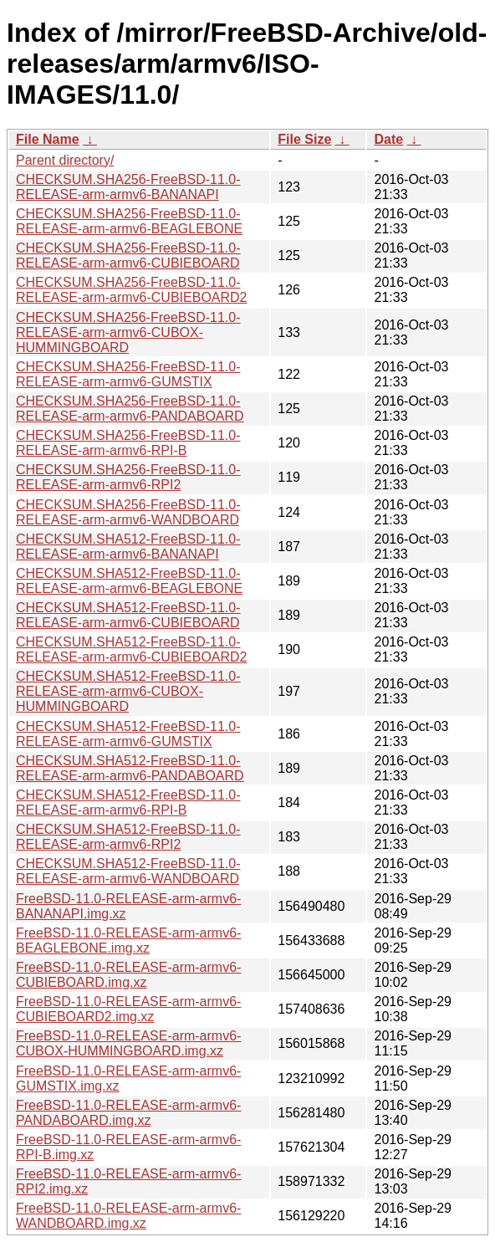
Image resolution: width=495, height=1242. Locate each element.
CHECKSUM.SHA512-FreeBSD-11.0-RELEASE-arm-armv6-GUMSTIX (128, 734)
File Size (304, 139)
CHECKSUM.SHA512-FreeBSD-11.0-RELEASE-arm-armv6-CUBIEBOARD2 (132, 649)
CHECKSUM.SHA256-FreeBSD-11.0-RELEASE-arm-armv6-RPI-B (128, 442)
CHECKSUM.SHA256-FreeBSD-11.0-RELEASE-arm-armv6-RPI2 (128, 477)
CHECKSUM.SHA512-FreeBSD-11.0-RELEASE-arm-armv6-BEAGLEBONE (129, 580)
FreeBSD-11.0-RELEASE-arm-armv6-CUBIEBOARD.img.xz (128, 974)
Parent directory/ (65, 160)
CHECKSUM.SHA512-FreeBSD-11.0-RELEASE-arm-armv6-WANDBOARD (128, 871)
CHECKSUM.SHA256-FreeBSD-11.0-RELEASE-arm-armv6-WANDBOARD (128, 512)
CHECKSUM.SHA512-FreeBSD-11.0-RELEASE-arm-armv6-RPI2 (128, 836)
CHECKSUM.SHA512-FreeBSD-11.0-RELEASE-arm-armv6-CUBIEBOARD (128, 615)
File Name (47, 139)
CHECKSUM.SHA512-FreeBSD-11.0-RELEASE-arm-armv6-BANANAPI (128, 546)
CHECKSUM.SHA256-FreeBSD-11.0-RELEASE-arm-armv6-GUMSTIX (128, 374)
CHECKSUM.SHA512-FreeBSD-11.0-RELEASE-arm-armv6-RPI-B (128, 802)
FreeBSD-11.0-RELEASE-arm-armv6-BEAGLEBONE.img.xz (128, 940)
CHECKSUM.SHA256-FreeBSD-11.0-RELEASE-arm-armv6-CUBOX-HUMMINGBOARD (128, 332)
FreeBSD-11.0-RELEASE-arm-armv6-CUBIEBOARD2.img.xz (128, 1009)
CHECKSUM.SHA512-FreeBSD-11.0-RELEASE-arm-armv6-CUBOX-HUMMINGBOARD (128, 691)
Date (388, 139)
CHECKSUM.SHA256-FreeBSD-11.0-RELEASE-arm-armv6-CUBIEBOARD (128, 255)
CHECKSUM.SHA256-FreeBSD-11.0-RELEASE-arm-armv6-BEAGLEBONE (129, 221)
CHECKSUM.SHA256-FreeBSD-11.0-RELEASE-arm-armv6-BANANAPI (128, 187)
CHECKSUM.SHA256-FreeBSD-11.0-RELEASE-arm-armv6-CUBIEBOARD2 (132, 289)
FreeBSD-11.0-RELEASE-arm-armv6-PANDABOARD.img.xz (128, 1112)
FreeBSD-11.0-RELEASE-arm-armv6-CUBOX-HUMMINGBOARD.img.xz (128, 1043)
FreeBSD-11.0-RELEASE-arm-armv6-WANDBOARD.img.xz (128, 1215)
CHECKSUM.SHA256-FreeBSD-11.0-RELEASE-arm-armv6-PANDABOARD (130, 408)
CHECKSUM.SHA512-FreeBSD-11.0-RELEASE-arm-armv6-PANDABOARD (130, 768)
